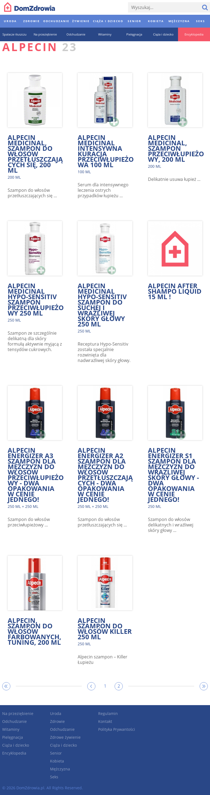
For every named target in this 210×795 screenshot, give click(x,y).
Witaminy (10, 729)
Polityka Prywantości (116, 729)
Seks (54, 776)
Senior (56, 753)
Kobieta (57, 761)
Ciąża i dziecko (15, 745)
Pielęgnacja (12, 737)
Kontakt (105, 721)
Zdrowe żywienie (65, 737)
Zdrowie (57, 721)
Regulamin (108, 713)
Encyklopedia (14, 753)
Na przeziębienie (17, 713)
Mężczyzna (60, 769)
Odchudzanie (14, 721)
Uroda (55, 713)
